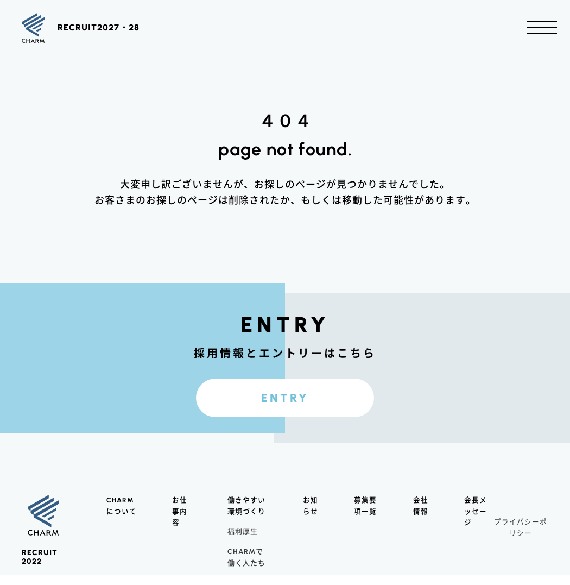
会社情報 (420, 515)
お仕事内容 (179, 521)
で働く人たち (246, 566)
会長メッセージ (475, 521)
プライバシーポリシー (520, 537)
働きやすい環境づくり (246, 515)
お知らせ (310, 515)
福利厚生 (242, 541)
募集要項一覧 (365, 515)
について (121, 515)
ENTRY (285, 404)
